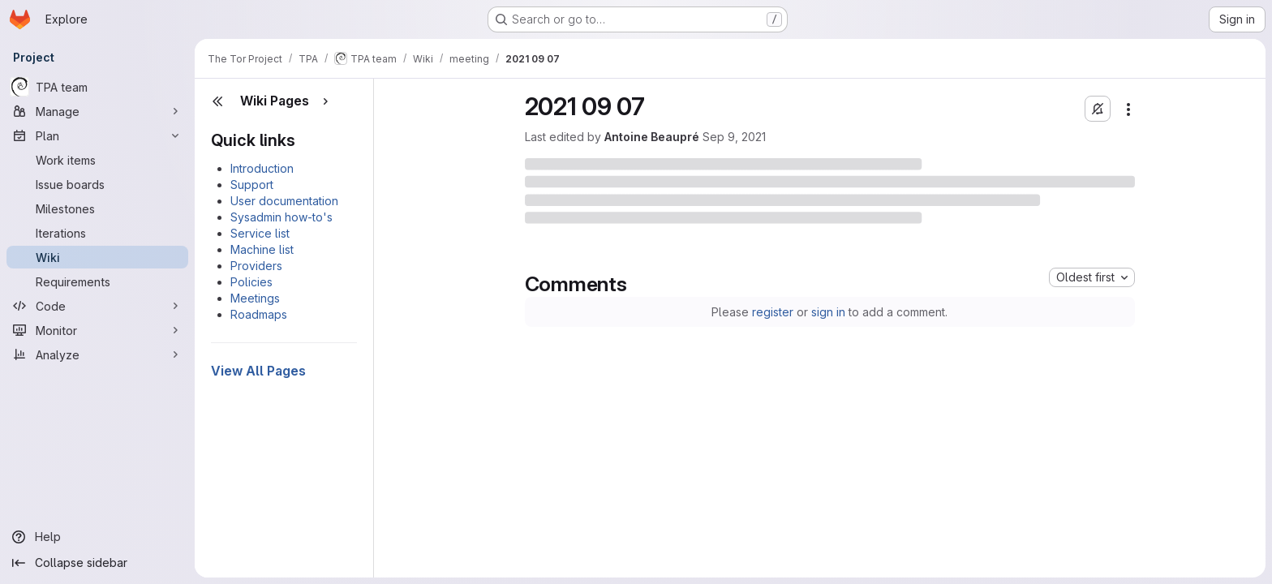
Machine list (262, 249)
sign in (828, 312)
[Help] (97, 537)
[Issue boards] (97, 184)
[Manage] (97, 111)
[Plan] (97, 135)
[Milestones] (97, 208)
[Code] (97, 305)
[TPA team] (97, 86)
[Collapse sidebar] (97, 563)
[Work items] (97, 159)
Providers (256, 266)
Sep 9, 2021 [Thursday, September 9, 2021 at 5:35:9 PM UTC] (734, 137)
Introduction (262, 168)
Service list (260, 233)
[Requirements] (97, 281)
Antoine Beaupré (651, 137)
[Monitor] (97, 330)
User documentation (284, 201)
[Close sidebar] (217, 101)
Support (251, 184)
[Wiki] (97, 257)
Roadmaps (258, 314)
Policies (251, 282)
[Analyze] (97, 354)
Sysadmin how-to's (281, 217)
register (772, 312)
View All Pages (258, 371)
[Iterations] (97, 232)
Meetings (255, 298)
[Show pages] (325, 101)
